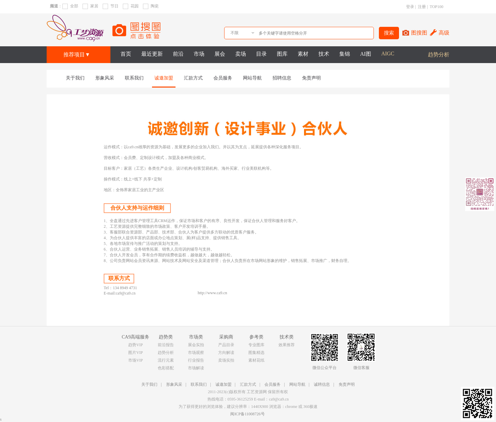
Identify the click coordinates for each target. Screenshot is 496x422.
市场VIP (135, 360)
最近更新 (152, 54)
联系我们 (134, 78)
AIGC (387, 53)
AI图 (365, 54)
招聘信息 (281, 78)
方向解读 (226, 352)
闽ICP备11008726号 (247, 414)
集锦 (344, 54)
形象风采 (104, 78)
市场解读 (196, 368)
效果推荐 (287, 344)
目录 (261, 54)
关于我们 (75, 78)
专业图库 (256, 344)
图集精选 (256, 352)
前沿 (178, 54)
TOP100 (436, 6)
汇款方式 (193, 78)
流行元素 (166, 360)
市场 (199, 54)
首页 (125, 54)
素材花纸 (256, 360)
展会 (219, 54)
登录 (410, 6)
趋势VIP (135, 344)
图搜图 (419, 33)
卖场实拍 (226, 360)
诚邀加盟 (163, 78)
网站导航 (252, 78)
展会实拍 (196, 344)
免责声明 (311, 78)
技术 (323, 54)
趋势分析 (438, 54)
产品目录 (226, 344)
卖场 (240, 54)
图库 (282, 54)
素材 (303, 54)
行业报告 (196, 360)
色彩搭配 (166, 368)
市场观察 (196, 352)
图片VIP (135, 352)
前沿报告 (166, 344)
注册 (422, 6)
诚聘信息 (322, 384)
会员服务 (222, 78)
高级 (444, 33)
